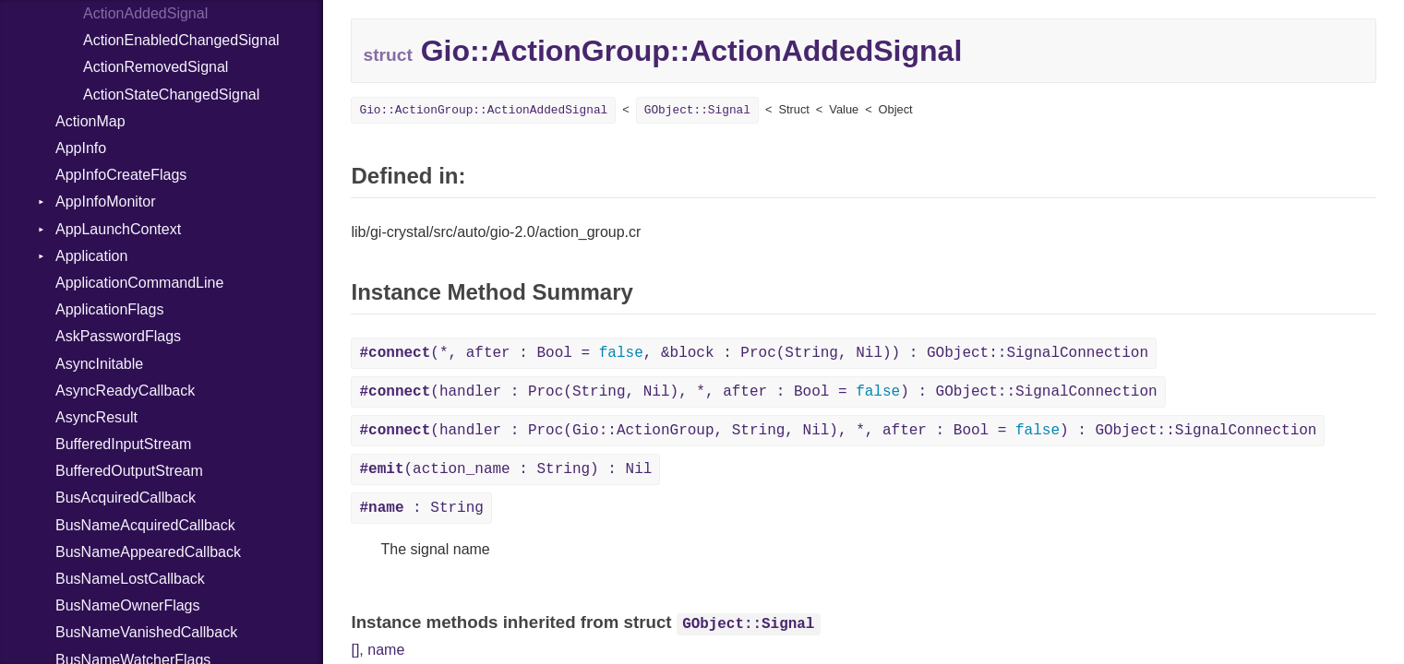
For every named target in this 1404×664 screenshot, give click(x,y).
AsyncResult (96, 417)
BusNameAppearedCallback (148, 552)
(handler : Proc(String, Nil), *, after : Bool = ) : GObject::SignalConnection (758, 392)
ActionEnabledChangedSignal (181, 40)
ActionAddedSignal (145, 13)
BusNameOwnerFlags (127, 605)
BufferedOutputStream (129, 471)
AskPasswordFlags (118, 336)
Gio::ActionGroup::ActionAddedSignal (483, 110)
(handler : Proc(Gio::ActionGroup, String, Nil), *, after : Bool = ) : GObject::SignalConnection (837, 430)
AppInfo (80, 148)
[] (355, 650)
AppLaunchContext (118, 229)
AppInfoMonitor (105, 201)
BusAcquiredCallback (125, 497)
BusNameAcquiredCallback (145, 525)
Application (91, 256)
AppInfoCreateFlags (120, 175)
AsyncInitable (99, 364)
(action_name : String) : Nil (505, 469)
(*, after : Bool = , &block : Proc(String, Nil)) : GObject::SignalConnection (753, 353)
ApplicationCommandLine (139, 282)
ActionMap (90, 121)
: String (421, 508)
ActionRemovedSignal (155, 67)
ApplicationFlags (109, 309)
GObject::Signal (697, 110)
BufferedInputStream (123, 444)
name (385, 650)
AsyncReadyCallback (125, 390)
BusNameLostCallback (130, 579)
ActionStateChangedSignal (171, 94)
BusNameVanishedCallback (146, 632)
